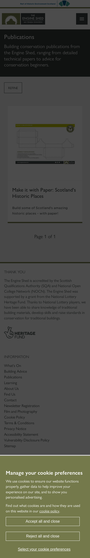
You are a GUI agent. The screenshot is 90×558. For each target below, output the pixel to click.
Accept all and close (43, 521)
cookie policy (49, 511)
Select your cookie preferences (44, 549)
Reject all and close (43, 536)
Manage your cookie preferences (44, 473)
